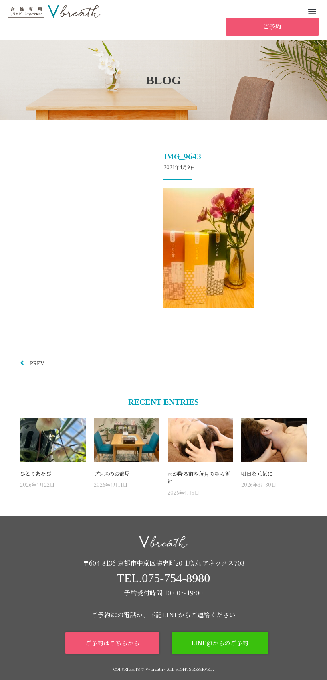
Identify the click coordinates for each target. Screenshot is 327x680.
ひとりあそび (35, 473)
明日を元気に (256, 473)
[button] (312, 11)
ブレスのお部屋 (112, 473)
